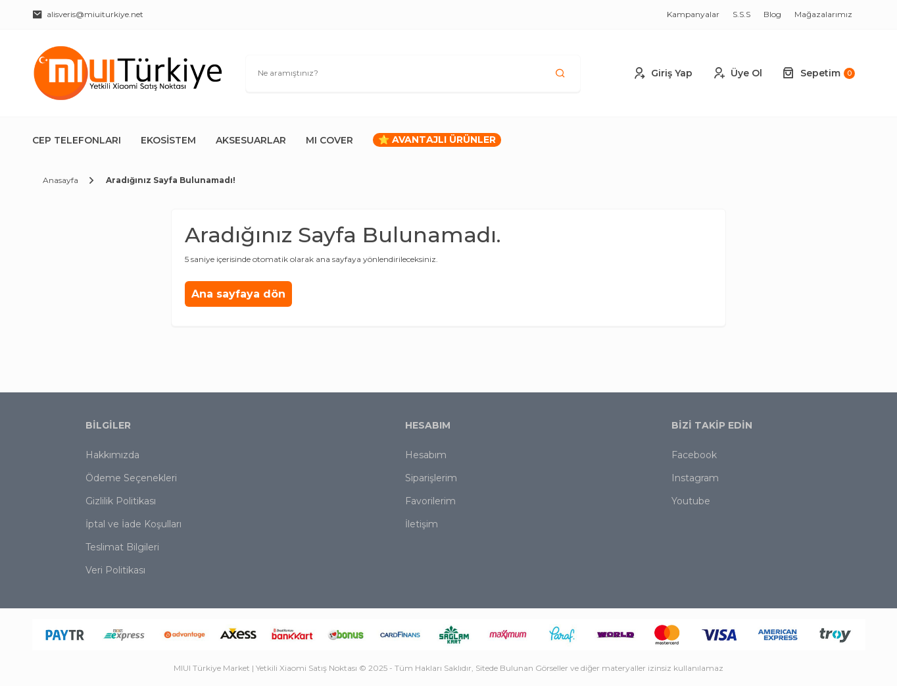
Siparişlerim (431, 478)
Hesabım (426, 455)
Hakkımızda (112, 455)
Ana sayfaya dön (238, 294)
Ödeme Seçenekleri (131, 478)
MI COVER (329, 140)
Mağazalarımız (823, 14)
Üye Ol (737, 73)
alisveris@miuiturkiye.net (87, 14)
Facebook (694, 455)
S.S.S (741, 14)
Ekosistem (168, 140)
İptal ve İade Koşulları (133, 524)
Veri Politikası (115, 570)
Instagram (695, 478)
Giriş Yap (662, 73)
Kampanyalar (693, 14)
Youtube (690, 501)
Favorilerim (430, 501)
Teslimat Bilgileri (122, 547)
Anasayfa (60, 180)
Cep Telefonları (76, 140)
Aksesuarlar (251, 140)
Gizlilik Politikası (120, 501)
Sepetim (818, 73)
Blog (772, 14)
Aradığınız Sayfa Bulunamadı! (170, 180)
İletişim (421, 524)
